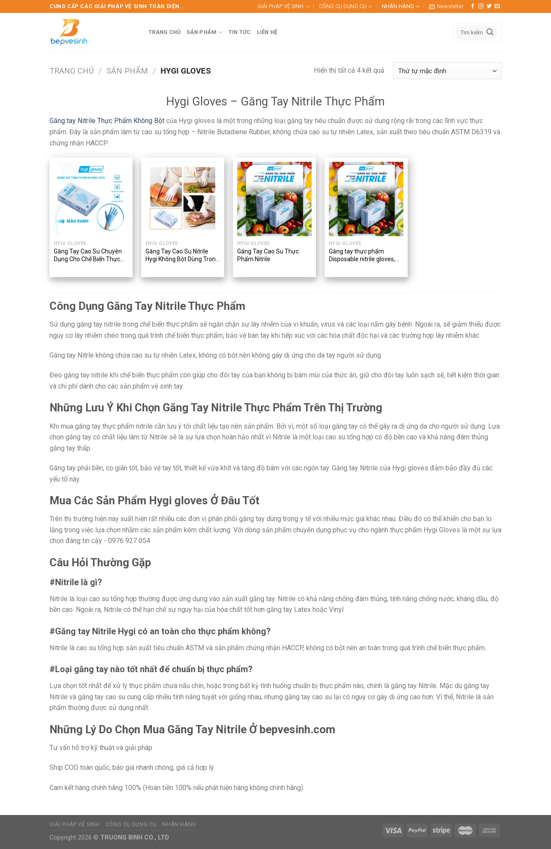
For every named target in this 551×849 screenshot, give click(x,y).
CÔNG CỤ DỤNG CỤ (345, 7)
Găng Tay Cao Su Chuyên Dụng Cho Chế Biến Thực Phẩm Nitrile (88, 256)
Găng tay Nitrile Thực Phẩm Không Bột (107, 121)
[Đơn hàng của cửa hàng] (447, 70)
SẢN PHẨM (204, 32)
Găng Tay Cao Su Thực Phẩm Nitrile (268, 255)
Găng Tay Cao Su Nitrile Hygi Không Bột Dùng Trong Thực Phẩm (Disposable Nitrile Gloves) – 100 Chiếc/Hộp (182, 256)
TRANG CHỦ (164, 32)
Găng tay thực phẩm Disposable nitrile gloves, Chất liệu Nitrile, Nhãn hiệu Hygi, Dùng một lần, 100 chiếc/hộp (363, 256)
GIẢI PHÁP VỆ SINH (283, 7)
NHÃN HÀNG (401, 7)
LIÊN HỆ (267, 32)
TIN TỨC (240, 32)
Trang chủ (72, 70)
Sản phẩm (127, 70)
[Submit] (490, 32)
